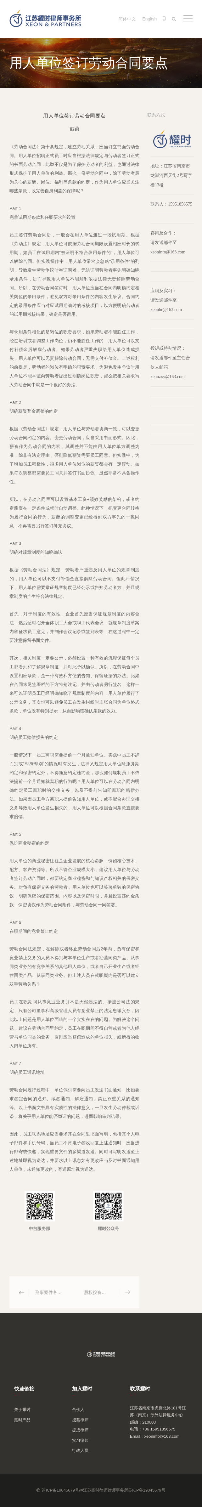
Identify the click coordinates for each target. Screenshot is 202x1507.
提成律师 (80, 1430)
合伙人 (78, 1409)
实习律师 (80, 1440)
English (149, 18)
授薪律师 (80, 1420)
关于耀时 (22, 1409)
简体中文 (127, 18)
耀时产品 (22, 1420)
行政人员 (80, 1450)
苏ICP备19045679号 (147, 1490)
